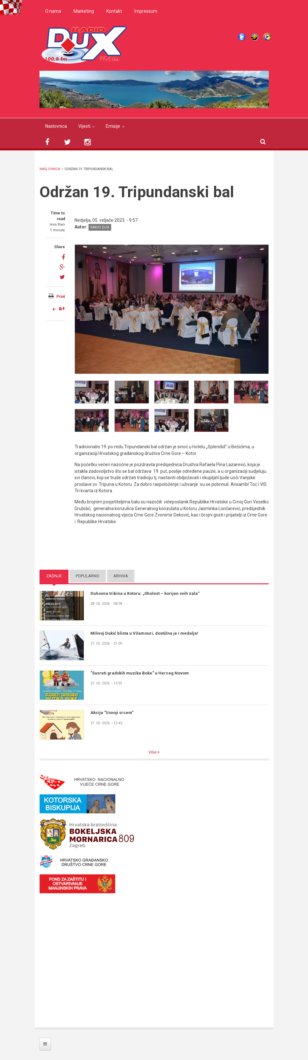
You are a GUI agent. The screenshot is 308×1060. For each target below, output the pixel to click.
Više (152, 752)
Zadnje (54, 575)
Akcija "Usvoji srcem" (111, 712)
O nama (53, 11)
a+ (62, 308)
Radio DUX (99, 227)
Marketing (84, 11)
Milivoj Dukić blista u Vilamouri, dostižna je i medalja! (144, 633)
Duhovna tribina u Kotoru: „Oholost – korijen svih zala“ (145, 593)
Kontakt (114, 11)
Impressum (145, 11)
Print (60, 296)
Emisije (113, 126)
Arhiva (120, 575)
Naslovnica (56, 126)
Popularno (87, 575)
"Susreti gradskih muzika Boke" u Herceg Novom (139, 673)
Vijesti (84, 126)
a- (54, 309)
